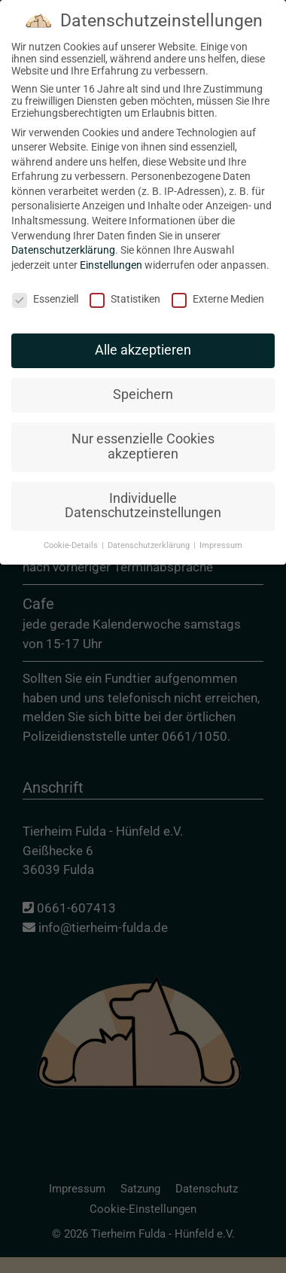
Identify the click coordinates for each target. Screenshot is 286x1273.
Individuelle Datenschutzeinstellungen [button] (143, 495)
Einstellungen (111, 254)
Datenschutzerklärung (63, 239)
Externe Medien (218, 288)
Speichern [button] (143, 383)
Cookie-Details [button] (72, 534)
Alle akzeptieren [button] (143, 338)
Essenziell (45, 288)
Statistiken (125, 288)
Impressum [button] (220, 534)
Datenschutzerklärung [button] (150, 534)
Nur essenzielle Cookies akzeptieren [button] (143, 435)
